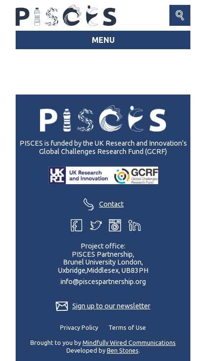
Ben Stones (123, 350)
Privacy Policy (79, 327)
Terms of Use (127, 327)
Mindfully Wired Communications (129, 342)
